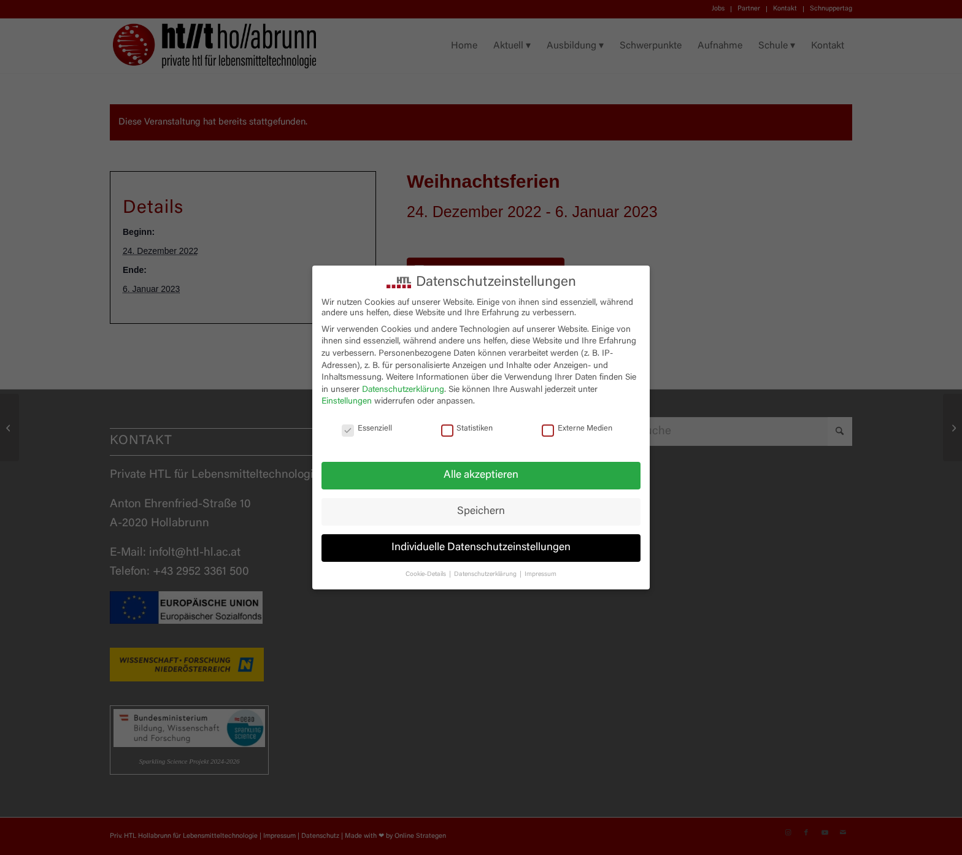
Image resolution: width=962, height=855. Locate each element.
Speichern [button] (481, 511)
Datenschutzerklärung (403, 390)
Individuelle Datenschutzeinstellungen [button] (481, 547)
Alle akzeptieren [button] (481, 475)
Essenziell (367, 429)
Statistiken (467, 429)
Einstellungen (346, 401)
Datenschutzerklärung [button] (486, 574)
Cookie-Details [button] (427, 574)
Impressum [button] (540, 574)
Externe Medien (577, 429)
